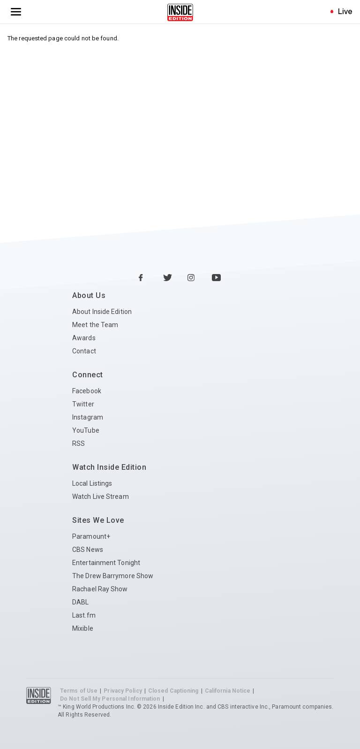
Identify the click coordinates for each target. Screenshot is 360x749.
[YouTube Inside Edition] (216, 278)
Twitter (83, 404)
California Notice (228, 691)
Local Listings (92, 483)
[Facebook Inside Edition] (143, 278)
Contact (84, 351)
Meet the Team (95, 325)
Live (345, 11)
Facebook (86, 391)
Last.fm (84, 615)
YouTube (85, 430)
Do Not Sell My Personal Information (110, 699)
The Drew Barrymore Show (112, 576)
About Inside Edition (102, 311)
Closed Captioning (173, 691)
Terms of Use (79, 691)
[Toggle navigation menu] (16, 11)
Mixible (82, 628)
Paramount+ (91, 536)
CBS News (87, 549)
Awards (84, 338)
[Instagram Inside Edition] (192, 278)
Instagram (87, 417)
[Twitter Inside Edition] (167, 278)
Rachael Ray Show (100, 589)
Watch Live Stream (100, 496)
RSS (78, 443)
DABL (80, 602)
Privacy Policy (123, 691)
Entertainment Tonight (106, 562)
